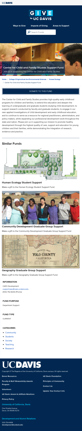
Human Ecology (54, 79)
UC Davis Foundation (52, 376)
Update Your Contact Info (54, 391)
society (8, 340)
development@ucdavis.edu (12, 424)
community (10, 332)
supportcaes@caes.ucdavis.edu (15, 289)
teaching (9, 344)
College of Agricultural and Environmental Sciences (27, 79)
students (9, 336)
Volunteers (6, 389)
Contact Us (48, 386)
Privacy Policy (8, 399)
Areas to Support (61, 25)
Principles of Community (53, 381)
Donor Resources (9, 376)
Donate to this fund (40, 91)
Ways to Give (19, 25)
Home (4, 79)
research (9, 348)
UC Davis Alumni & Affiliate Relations (18, 394)
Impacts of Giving (39, 25)
